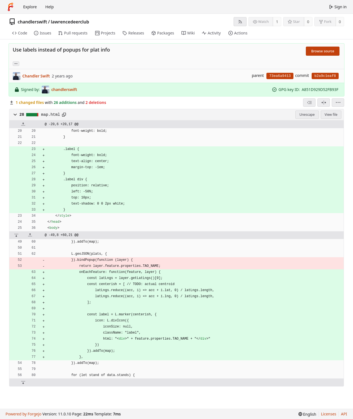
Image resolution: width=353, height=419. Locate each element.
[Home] (10, 7)
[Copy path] (64, 115)
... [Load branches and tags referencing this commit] (16, 63)
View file (331, 114)
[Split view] (323, 102)
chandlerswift (32, 22)
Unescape (307, 114)
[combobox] (309, 102)
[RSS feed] (240, 21)
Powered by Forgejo (23, 414)
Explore (30, 6)
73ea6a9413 (280, 76)
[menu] (338, 102)
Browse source (322, 51)
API (344, 414)
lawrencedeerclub (70, 22)
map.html (50, 114)
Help (49, 6)
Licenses (328, 414)
